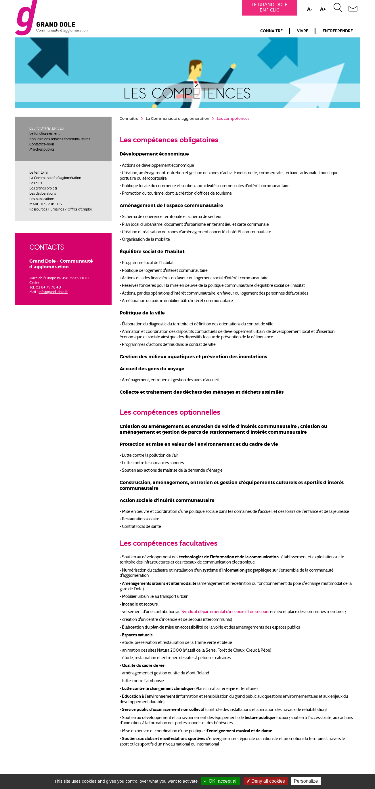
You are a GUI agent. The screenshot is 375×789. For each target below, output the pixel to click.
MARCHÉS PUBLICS (45, 204)
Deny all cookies (265, 781)
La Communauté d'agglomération (55, 178)
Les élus (35, 183)
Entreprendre (338, 31)
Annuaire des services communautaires (59, 139)
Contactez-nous (41, 145)
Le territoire (38, 173)
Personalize (306, 781)
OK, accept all (220, 781)
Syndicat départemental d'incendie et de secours (225, 612)
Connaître (271, 31)
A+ (323, 9)
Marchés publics (41, 150)
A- (309, 9)
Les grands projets (43, 189)
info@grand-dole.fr (53, 292)
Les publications (41, 199)
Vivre (302, 31)
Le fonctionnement (44, 134)
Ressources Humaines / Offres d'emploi (60, 210)
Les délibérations (42, 194)
